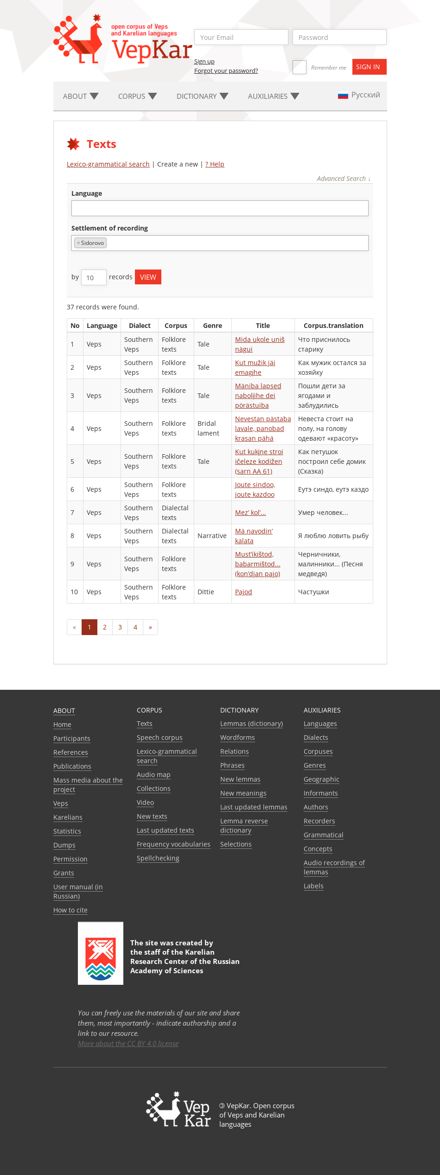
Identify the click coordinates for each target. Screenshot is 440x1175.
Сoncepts (318, 848)
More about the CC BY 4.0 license (128, 1043)
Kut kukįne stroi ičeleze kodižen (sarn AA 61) (259, 461)
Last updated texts (165, 830)
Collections (154, 788)
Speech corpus (160, 737)
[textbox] (79, 208)
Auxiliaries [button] (274, 96)
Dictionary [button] (203, 96)
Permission (70, 858)
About (64, 710)
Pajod (243, 591)
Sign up (204, 61)
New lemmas (240, 779)
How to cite (70, 909)
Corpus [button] (137, 96)
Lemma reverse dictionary (244, 825)
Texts (145, 723)
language (86, 193)
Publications (72, 766)
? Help (214, 164)
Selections (236, 844)
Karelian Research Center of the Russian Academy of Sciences (185, 961)
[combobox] (220, 208)
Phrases (232, 765)
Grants (63, 872)
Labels (314, 885)
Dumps (64, 845)
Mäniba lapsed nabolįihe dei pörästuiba (258, 395)
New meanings (243, 793)
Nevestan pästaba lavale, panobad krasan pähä (263, 428)
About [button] (81, 96)
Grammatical (324, 834)
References (70, 752)
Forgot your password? (226, 70)
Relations (234, 751)
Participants (71, 738)
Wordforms (237, 737)
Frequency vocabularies (173, 844)
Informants (321, 793)
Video (145, 802)
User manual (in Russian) (78, 891)
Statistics (67, 831)
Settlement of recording (109, 228)
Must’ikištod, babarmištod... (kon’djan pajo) (258, 564)
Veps (60, 803)
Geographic (321, 779)
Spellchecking (158, 858)
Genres (315, 765)
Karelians (68, 817)
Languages (320, 723)
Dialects (316, 737)
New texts (152, 816)
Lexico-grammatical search (108, 164)
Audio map (154, 774)
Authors (316, 807)
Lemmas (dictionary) (251, 723)
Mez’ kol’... (250, 512)
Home (62, 724)
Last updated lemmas (253, 807)
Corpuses (318, 751)
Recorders (319, 820)
